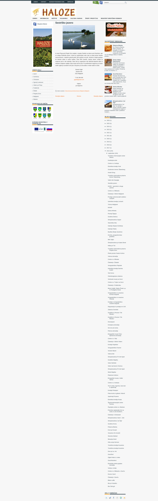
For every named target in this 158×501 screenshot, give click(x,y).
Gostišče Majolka (113, 360)
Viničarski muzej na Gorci (115, 279)
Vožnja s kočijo (112, 468)
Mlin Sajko (111, 239)
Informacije (44, 18)
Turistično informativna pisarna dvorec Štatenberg (117, 176)
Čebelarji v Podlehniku (114, 285)
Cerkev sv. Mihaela (113, 259)
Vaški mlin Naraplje (113, 180)
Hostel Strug (111, 172)
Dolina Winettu (117, 86)
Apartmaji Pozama (113, 396)
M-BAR (110, 207)
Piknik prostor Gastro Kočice (116, 253)
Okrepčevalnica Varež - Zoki (116, 418)
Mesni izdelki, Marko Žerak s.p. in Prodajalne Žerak (117, 289)
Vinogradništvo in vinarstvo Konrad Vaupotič (115, 293)
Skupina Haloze (42, 24)
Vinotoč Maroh (112, 351)
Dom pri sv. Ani (112, 451)
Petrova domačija (113, 331)
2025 (108, 123)
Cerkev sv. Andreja (113, 163)
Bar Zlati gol (111, 486)
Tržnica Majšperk (113, 204)
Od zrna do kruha (113, 328)
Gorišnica (36, 76)
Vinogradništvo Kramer (114, 347)
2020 (108, 138)
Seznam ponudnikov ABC (56, 1)
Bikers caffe (111, 480)
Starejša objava (98, 96)
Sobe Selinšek (112, 363)
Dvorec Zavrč (112, 474)
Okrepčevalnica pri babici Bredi (117, 242)
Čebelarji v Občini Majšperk (116, 194)
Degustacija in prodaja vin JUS (117, 306)
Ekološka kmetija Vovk (114, 166)
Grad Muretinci (117, 74)
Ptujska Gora (37, 93)
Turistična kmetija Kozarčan (116, 445)
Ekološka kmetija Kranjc (115, 399)
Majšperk (36, 96)
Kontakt (43, 1)
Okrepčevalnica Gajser (114, 219)
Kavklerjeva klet (112, 160)
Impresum (70, 1)
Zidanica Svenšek (113, 309)
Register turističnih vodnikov (111, 18)
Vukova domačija (113, 256)
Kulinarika (64, 18)
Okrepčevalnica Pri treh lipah (116, 357)
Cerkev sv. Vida (112, 338)
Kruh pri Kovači (112, 430)
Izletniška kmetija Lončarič (115, 201)
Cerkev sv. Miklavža (113, 191)
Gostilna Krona (112, 424)
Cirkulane (36, 79)
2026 (108, 120)
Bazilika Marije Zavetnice (115, 232)
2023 (108, 129)
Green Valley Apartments (117, 60)
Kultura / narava (76, 18)
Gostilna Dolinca (112, 216)
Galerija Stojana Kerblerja (115, 226)
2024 (108, 126)
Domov (36, 1)
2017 (108, 148)
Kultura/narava (68, 91)
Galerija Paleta (112, 229)
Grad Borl (110, 454)
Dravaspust (111, 322)
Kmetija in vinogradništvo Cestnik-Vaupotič (115, 302)
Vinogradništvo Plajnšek (115, 265)
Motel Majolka (112, 372)
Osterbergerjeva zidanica (115, 276)
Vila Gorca (111, 273)
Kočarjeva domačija (113, 325)
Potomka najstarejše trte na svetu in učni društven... (116, 410)
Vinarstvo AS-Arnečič (114, 433)
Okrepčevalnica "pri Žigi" (115, 421)
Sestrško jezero (64, 23)
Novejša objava (59, 96)
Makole (35, 99)
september (111, 153)
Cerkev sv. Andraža (113, 382)
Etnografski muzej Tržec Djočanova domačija (115, 334)
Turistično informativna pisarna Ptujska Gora (117, 249)
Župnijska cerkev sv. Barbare (116, 407)
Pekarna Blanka (118, 45)
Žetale (35, 91)
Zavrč (35, 74)
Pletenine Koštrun (113, 375)
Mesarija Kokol (112, 439)
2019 (108, 141)
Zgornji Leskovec (38, 82)
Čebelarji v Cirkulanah (114, 415)
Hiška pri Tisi (111, 245)
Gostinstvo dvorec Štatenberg (116, 169)
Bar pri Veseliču (112, 483)
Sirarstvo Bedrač (112, 436)
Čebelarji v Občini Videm (115, 341)
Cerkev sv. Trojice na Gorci (115, 282)
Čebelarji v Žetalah (113, 262)
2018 (108, 145)
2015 (108, 151)
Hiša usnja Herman (113, 442)
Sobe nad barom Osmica (115, 366)
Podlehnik (36, 88)
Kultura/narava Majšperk (78, 91)
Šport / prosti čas (91, 18)
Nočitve (54, 18)
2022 (108, 132)
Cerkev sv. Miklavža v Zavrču (116, 471)
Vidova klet (111, 354)
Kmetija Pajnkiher (113, 344)
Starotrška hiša (112, 223)
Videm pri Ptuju (37, 85)
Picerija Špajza (112, 213)
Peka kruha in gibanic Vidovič (116, 393)
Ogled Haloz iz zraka (114, 457)
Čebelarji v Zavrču (113, 477)
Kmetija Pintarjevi (113, 390)
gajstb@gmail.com (79, 79)
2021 (108, 135)
